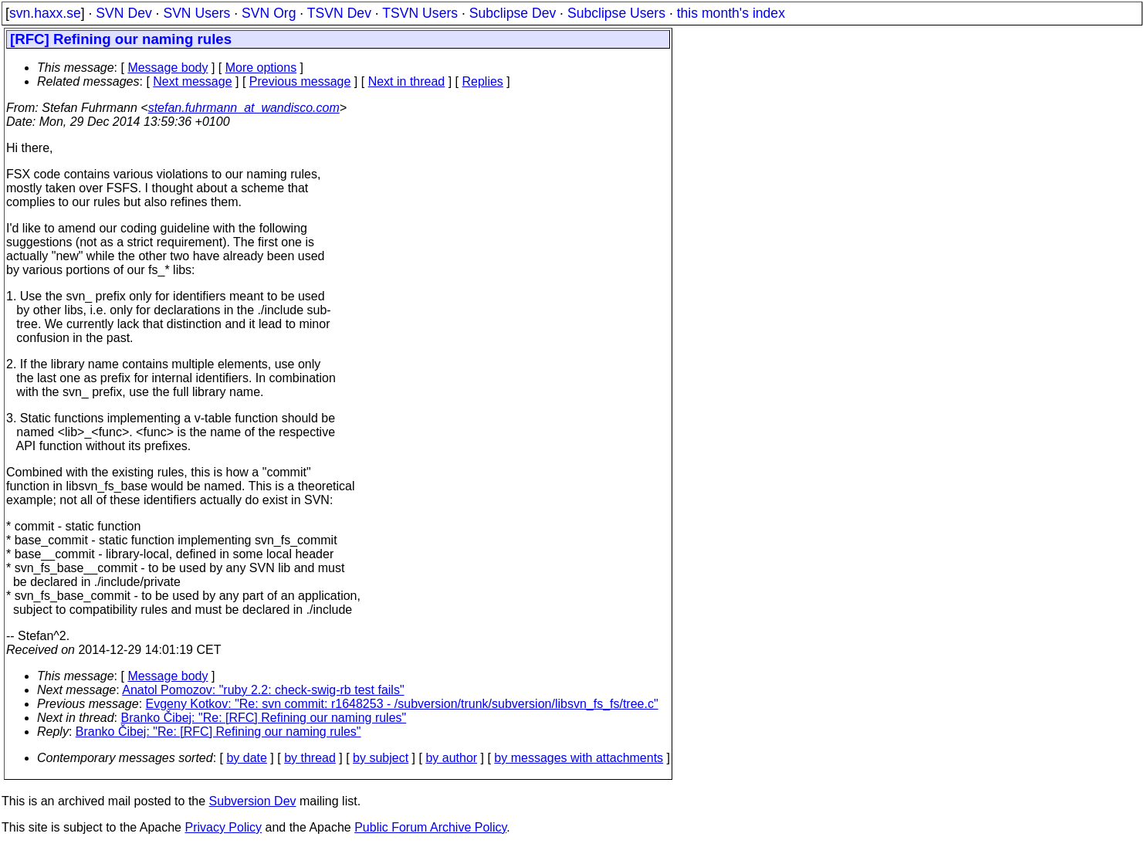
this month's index (731, 13)
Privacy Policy (223, 827)
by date (246, 757)
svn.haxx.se (45, 13)
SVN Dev (123, 13)
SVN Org (269, 13)
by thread (310, 757)
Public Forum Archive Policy (430, 827)
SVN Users (196, 13)
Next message (192, 81)
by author (451, 757)
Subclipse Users (616, 13)
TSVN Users (420, 13)
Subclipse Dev (512, 13)
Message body (167, 67)
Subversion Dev (252, 801)
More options (261, 67)
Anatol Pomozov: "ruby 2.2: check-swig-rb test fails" (263, 689)
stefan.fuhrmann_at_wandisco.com (244, 107)
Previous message (300, 81)
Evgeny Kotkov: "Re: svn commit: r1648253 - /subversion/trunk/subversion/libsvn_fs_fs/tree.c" (402, 703)
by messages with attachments (578, 757)
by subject (380, 757)
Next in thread (406, 81)
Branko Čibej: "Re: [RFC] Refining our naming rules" (264, 717)
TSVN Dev (339, 13)
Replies (482, 81)
